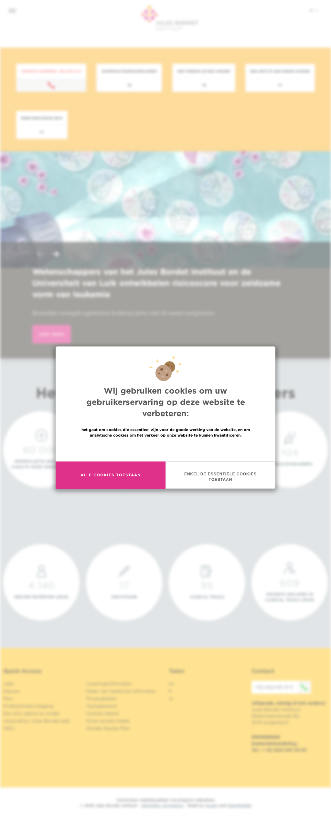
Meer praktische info (42, 118)
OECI (9, 728)
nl (313, 10)
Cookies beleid (102, 713)
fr (170, 691)
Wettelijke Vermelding (162, 805)
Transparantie (101, 706)
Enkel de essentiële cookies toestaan (220, 477)
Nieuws (11, 691)
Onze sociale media (108, 720)
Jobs (8, 683)
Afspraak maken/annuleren (129, 71)
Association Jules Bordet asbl (36, 720)
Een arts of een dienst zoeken (280, 71)
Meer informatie (166, 449)
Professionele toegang (28, 706)
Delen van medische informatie (120, 691)
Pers (8, 698)
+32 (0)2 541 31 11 (283, 687)
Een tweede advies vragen (203, 71)
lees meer (51, 334)
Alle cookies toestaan (110, 474)
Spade (211, 805)
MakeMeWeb (239, 805)
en (171, 683)
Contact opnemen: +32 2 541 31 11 (51, 71)
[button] (40, 254)
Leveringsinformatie (108, 683)
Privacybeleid (101, 698)
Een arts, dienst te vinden (31, 713)
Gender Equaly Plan (108, 728)
